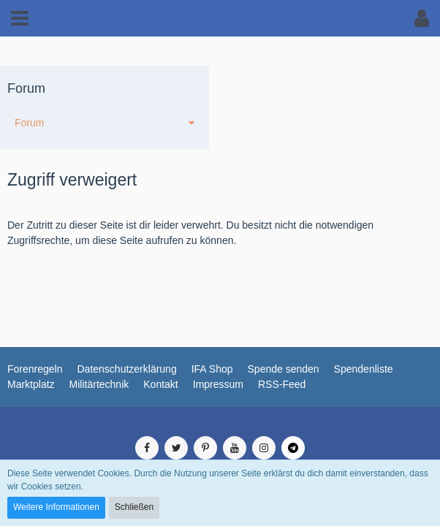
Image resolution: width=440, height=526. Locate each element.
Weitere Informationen (56, 507)
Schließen (134, 507)
